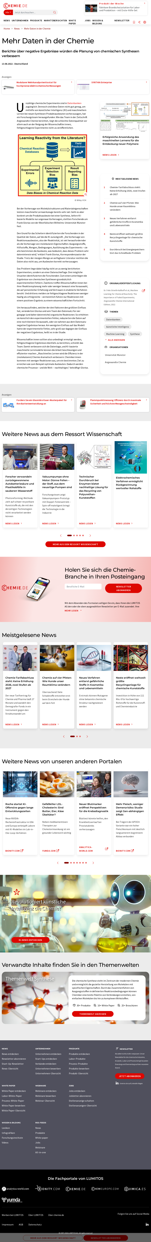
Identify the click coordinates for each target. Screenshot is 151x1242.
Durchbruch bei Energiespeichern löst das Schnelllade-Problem (127, 251)
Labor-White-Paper (12, 1095)
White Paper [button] (72, 22)
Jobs (37, 1142)
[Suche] (54, 12)
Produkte (40, 1132)
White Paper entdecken (14, 1090)
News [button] (7, 20)
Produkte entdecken (79, 1053)
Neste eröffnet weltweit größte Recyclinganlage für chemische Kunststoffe (126, 237)
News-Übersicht (10, 1068)
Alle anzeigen (114, 339)
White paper (41, 1137)
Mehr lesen (74, 610)
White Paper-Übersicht (13, 1110)
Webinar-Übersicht (45, 1100)
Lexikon (6, 1127)
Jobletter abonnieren (80, 1095)
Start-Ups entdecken (46, 1058)
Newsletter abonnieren (123, 588)
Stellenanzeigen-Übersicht (83, 1105)
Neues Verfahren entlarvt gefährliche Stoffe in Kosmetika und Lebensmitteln (126, 222)
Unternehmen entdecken (48, 1053)
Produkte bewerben (79, 1068)
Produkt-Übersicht (78, 1073)
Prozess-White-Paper (13, 1100)
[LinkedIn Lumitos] (147, 1224)
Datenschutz (35, 1224)
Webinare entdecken (45, 1090)
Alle (7, 12)
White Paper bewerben (13, 1105)
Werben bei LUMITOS (12, 1214)
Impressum (8, 1224)
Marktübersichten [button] (55, 20)
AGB (21, 1224)
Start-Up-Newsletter (13, 1063)
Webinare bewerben (45, 1095)
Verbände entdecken (45, 1063)
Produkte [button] (36, 20)
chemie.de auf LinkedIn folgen (129, 1083)
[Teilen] (139, 22)
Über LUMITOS (35, 1214)
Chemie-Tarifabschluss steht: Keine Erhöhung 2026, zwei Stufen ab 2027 (127, 191)
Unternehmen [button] (20, 20)
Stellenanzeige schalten (81, 1100)
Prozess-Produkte (78, 1063)
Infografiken (8, 1132)
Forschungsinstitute (12, 1137)
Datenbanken (74, 103)
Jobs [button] (88, 20)
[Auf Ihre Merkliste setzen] (134, 22)
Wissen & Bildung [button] (97, 22)
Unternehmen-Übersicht (48, 1073)
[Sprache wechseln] (145, 22)
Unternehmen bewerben (48, 1068)
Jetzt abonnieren (130, 1076)
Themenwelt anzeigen (92, 1013)
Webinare (40, 1147)
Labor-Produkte (77, 1058)
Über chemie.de (56, 1214)
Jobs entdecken (77, 1090)
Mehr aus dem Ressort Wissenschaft (75, 544)
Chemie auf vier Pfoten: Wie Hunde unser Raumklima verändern (124, 206)
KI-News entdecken (30, 939)
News (38, 1127)
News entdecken (10, 1053)
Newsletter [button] (121, 20)
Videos (5, 1142)
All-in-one (40, 1152)
